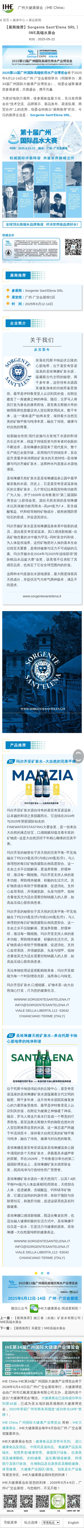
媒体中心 (19, 20)
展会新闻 (35, 20)
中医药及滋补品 (42, 1447)
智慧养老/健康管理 (28, 1452)
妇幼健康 (34, 1458)
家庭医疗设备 (57, 1452)
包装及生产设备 (70, 1469)
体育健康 (9, 1469)
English (73, 1522)
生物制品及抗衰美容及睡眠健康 (54, 1463)
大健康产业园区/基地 (37, 1469)
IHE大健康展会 (45, 1308)
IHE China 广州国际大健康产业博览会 (31, 1422)
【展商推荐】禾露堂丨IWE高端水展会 (39, 1328)
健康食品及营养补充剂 (53, 1441)
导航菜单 (10, 1522)
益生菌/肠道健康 (58, 1458)
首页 (6, 20)
